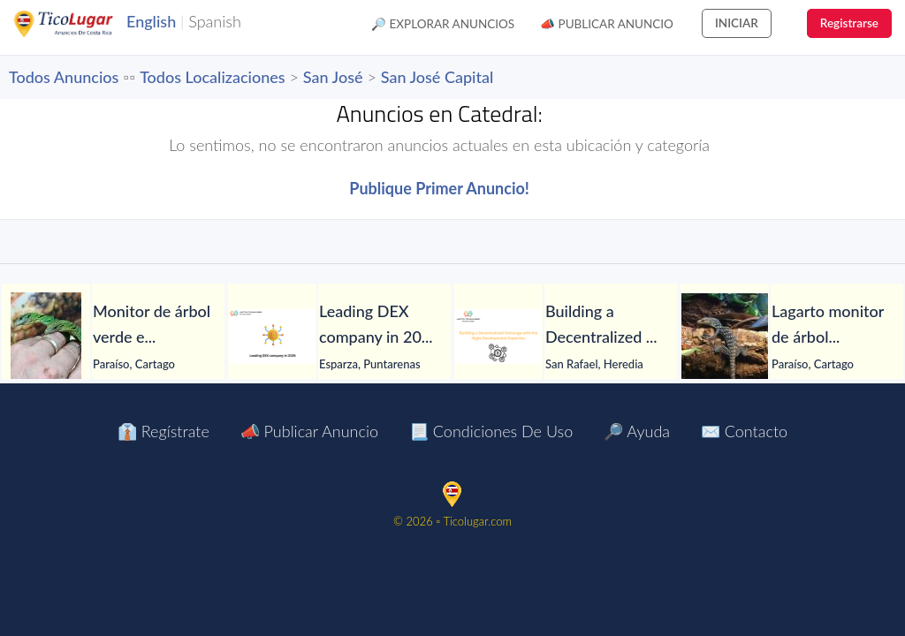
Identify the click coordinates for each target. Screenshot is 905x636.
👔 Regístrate (163, 431)
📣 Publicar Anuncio (606, 24)
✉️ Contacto (744, 431)
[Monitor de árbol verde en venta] (46, 336)
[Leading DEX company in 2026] (272, 336)
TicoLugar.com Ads (82, 24)
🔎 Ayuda (637, 431)
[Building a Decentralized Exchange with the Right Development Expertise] (498, 336)
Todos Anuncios (63, 77)
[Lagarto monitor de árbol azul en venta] (724, 336)
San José (333, 77)
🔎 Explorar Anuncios (442, 24)
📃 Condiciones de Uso (491, 431)
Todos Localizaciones (212, 77)
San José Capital (437, 77)
